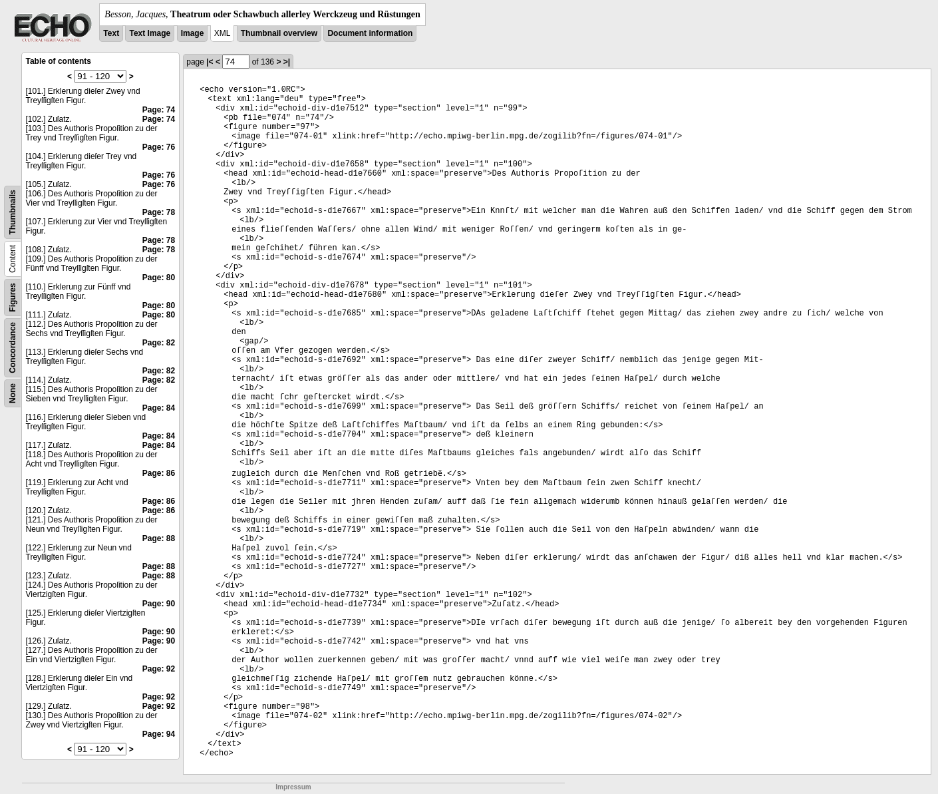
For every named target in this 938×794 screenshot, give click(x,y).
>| (286, 62)
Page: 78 (158, 212)
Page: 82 (158, 342)
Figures (12, 297)
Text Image (149, 33)
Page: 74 (158, 109)
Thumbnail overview (279, 33)
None (12, 393)
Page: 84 (158, 408)
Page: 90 (158, 603)
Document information (369, 33)
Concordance (12, 347)
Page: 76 (158, 147)
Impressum (293, 787)
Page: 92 (158, 669)
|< (209, 62)
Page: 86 (158, 473)
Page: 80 (158, 277)
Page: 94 (158, 734)
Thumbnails (12, 212)
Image (192, 33)
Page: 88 (158, 538)
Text (111, 33)
